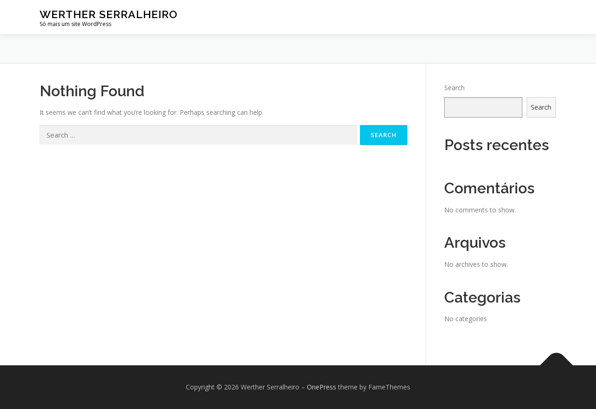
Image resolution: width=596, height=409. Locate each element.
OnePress (321, 387)
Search (454, 87)
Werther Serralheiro (108, 14)
